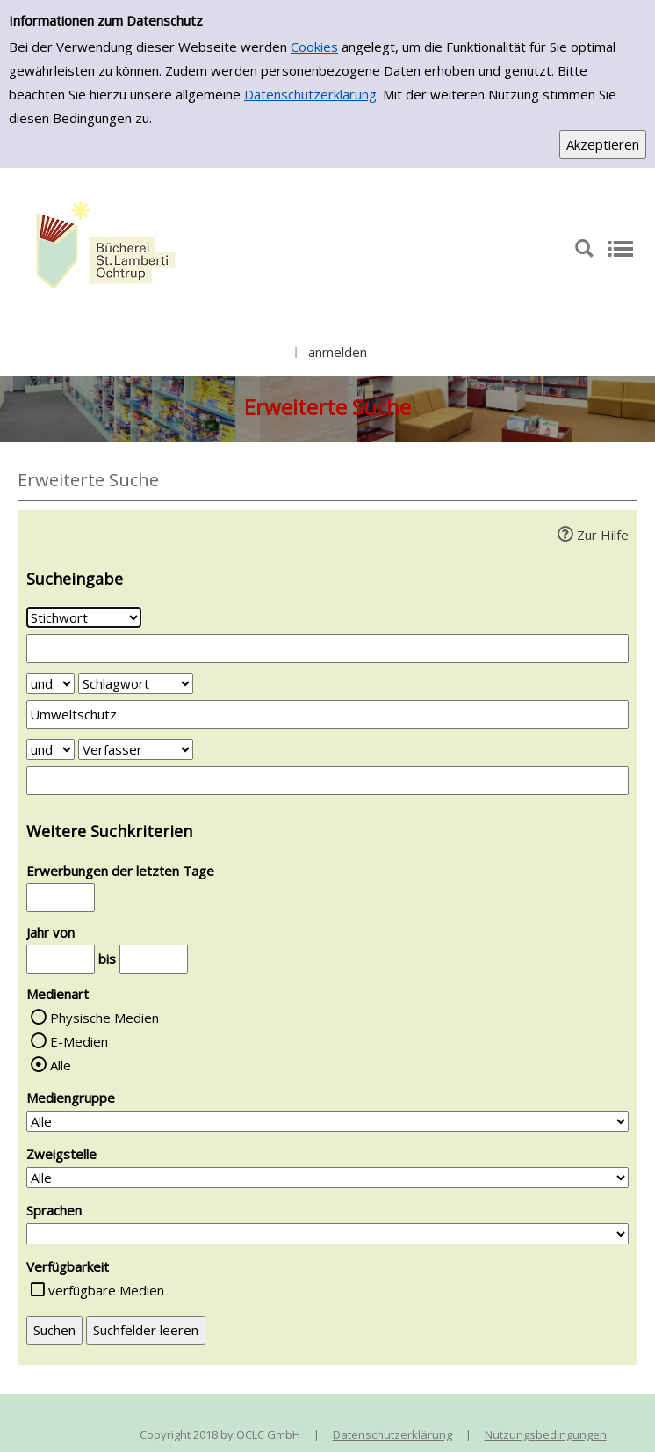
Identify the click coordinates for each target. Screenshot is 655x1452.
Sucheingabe (74, 578)
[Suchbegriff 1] (327, 648)
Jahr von (50, 932)
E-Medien (79, 1041)
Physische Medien (104, 1017)
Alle (60, 1065)
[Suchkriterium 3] (135, 749)
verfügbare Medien (106, 1290)
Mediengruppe (70, 1097)
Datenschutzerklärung (310, 94)
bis (107, 958)
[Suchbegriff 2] (327, 714)
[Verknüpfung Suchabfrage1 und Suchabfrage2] (50, 683)
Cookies (314, 46)
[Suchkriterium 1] (83, 617)
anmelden (337, 352)
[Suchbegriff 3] (327, 780)
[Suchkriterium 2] (135, 683)
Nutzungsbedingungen (546, 1434)
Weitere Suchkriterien (109, 831)
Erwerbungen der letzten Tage (120, 870)
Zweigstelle (61, 1154)
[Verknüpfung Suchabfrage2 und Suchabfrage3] (50, 749)
